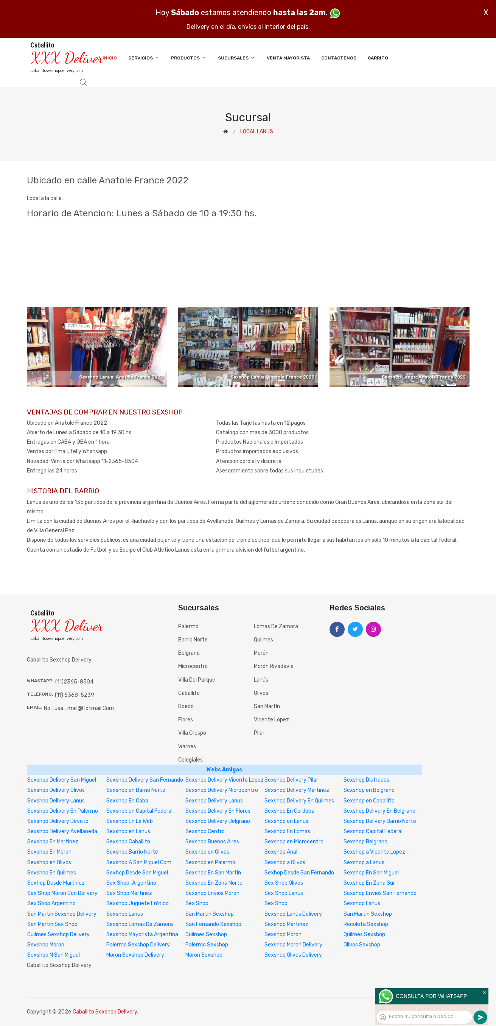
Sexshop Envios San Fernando (380, 893)
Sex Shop (196, 903)
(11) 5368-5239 (74, 695)
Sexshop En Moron (49, 852)
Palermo (188, 626)
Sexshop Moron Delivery (293, 945)
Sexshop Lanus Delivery (293, 914)
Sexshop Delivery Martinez (296, 790)
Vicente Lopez (271, 719)
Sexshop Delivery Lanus (56, 801)
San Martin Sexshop (209, 914)
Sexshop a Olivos (284, 862)
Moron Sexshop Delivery (135, 955)
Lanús (261, 680)
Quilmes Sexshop (206, 934)
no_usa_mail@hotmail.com (79, 708)
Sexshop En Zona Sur (369, 883)
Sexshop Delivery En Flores (217, 811)
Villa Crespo (192, 733)
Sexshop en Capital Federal (139, 811)
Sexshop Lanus (362, 903)
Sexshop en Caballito (369, 801)
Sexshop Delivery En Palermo (62, 811)
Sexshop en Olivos (207, 852)
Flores (185, 719)
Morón (261, 653)
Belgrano (189, 653)
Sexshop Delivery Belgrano (217, 821)
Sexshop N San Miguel (53, 955)
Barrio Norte (193, 640)
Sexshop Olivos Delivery (293, 955)
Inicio (110, 58)
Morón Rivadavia (274, 666)
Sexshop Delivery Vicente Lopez (224, 780)
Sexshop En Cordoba (289, 811)
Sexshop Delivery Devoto (58, 821)
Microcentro (193, 666)
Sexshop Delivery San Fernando (144, 780)
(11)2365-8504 (74, 682)
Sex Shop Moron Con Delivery (62, 893)
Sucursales (236, 58)
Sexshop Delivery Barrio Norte (380, 821)
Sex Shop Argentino (51, 903)
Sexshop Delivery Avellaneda (62, 831)
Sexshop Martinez (286, 924)
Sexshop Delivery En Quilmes (299, 801)
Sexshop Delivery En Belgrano (379, 811)
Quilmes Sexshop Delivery (58, 934)
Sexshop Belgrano (365, 841)
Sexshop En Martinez (52, 841)
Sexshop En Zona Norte (214, 883)
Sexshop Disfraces (366, 780)
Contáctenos (338, 58)
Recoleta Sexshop (366, 924)
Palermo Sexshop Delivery (138, 945)
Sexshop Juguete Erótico (137, 903)
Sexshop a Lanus (364, 862)
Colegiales (190, 760)
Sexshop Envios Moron (212, 893)
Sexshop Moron (283, 934)
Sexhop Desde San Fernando (299, 873)
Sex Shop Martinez (129, 893)
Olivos (261, 693)
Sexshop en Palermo (210, 862)
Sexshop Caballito (128, 841)
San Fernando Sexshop (213, 924)
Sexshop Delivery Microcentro (221, 790)
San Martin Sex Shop (52, 924)
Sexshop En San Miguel (371, 873)
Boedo (186, 706)
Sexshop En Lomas (287, 831)
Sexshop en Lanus (286, 821)
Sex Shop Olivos (283, 883)
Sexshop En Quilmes (51, 873)
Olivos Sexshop (362, 945)
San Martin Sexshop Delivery (61, 914)
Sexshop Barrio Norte (132, 852)
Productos (189, 58)
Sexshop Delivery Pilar (291, 780)
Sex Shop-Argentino (131, 883)
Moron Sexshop (203, 955)
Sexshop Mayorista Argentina (142, 934)
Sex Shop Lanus (283, 893)
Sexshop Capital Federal (373, 831)
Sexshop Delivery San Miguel (61, 780)
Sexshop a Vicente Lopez (374, 852)
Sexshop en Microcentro (293, 841)
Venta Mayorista (288, 58)
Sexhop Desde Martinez (56, 883)
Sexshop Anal (280, 852)
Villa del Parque (196, 680)
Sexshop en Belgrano (369, 790)
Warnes (187, 746)
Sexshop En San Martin (213, 873)
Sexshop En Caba (127, 801)
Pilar (259, 733)
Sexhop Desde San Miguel (137, 873)
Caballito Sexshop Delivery (105, 1012)
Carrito (378, 58)
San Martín (267, 706)
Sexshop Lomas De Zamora (139, 924)
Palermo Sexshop (206, 945)
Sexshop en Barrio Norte (135, 790)
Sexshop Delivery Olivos (56, 790)
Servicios (144, 58)
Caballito (189, 693)
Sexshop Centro (205, 831)
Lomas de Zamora (276, 626)
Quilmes (263, 640)
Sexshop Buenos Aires (212, 841)
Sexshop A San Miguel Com (138, 862)
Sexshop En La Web (129, 821)
